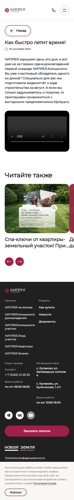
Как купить (47, 307)
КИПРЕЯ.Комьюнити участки (20, 326)
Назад (17, 30)
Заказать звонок (37, 431)
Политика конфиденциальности (25, 457)
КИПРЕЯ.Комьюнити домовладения (20, 316)
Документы (47, 321)
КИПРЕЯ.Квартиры (19, 346)
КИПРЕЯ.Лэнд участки (15, 337)
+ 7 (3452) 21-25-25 (17, 375)
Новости (45, 314)
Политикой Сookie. (45, 483)
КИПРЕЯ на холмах (18, 307)
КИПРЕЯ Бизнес (17, 353)
